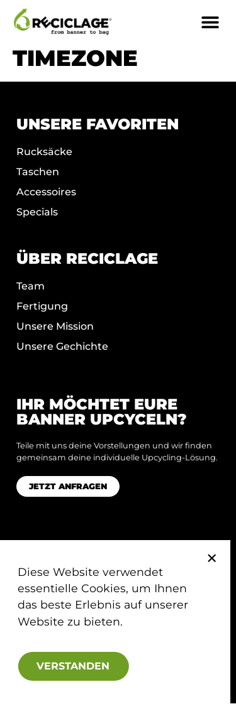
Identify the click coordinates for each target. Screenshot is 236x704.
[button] (205, 558)
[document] (118, 352)
